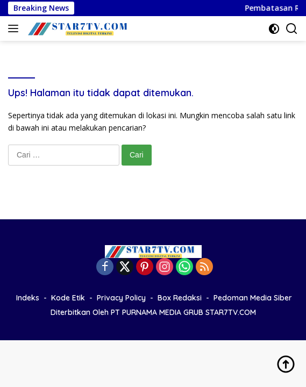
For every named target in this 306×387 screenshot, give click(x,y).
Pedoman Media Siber (253, 298)
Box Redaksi (180, 298)
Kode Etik (68, 298)
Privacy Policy (121, 298)
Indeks (27, 298)
